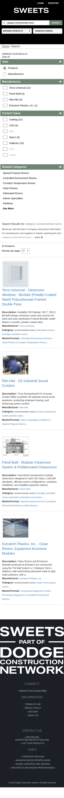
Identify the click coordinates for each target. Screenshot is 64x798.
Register (53, 3)
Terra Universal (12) (19, 87)
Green (12, 155)
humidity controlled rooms (14, 334)
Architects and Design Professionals (33, 768)
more (37, 237)
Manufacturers (16, 74)
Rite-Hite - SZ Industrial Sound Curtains (25, 383)
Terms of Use (33, 704)
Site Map (33, 712)
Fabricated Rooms (13, 193)
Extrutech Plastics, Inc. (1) (23, 105)
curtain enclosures (46, 411)
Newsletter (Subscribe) (33, 691)
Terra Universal (27, 326)
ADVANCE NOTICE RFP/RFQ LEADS (33, 760)
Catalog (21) (16, 119)
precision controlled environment (26, 497)
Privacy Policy (33, 708)
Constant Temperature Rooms (19, 183)
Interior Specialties (13, 198)
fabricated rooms (45, 330)
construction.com (33, 756)
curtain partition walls (12, 415)
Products (13, 68)
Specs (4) (14, 137)
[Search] (32, 22)
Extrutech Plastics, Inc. (31, 578)
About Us (33, 715)
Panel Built (25, 489)
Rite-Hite (24, 407)
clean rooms (43, 582)
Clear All (6, 57)
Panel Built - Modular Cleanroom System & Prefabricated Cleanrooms (29, 465)
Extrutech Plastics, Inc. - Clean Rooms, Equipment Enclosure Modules (25, 548)
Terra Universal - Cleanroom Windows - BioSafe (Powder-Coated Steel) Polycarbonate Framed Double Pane (29, 297)
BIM (11, 131)
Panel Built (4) (16, 93)
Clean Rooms (10, 188)
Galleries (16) (16, 143)
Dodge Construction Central (33, 764)
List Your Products (33, 743)
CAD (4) (13, 125)
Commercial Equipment (31, 591)
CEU (11, 149)
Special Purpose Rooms (16, 173)
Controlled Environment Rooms (20, 178)
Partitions (8, 203)
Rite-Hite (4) (15, 99)
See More (8, 208)
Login (40, 3)
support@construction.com (32, 740)
